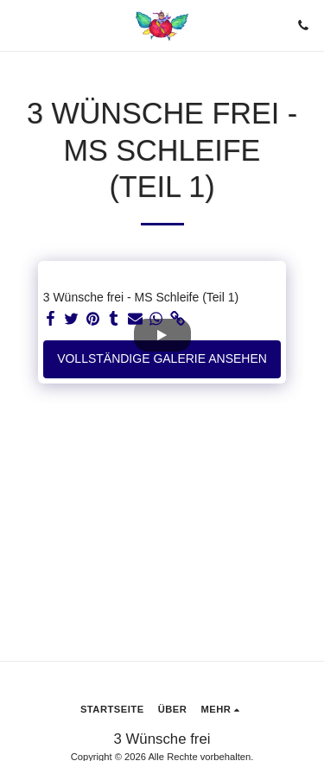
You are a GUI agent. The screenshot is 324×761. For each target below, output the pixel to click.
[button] (19, 25)
